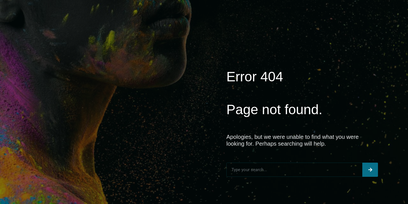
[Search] (370, 170)
